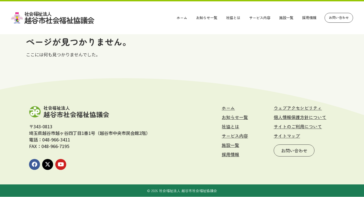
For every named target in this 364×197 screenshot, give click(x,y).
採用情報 (309, 17)
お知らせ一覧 (206, 17)
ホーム (182, 17)
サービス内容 (259, 17)
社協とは (233, 17)
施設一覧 (286, 17)
